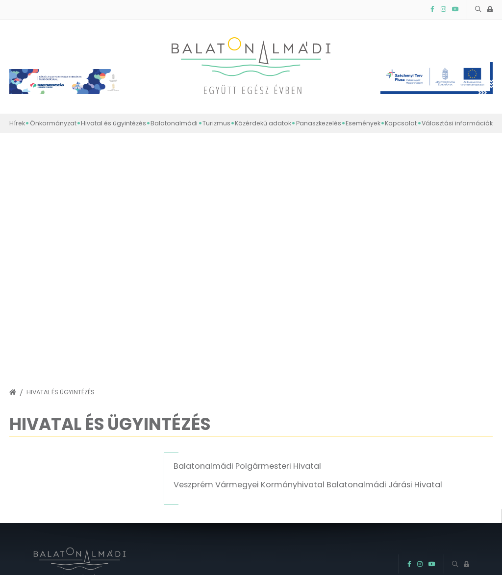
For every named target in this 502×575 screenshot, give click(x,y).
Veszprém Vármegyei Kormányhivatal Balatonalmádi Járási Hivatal (308, 484)
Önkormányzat (53, 123)
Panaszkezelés (318, 123)
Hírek (17, 123)
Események (363, 123)
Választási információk (457, 123)
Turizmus (216, 123)
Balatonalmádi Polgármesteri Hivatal (247, 466)
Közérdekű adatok (263, 123)
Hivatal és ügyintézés (113, 123)
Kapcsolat (401, 123)
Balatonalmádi (174, 123)
